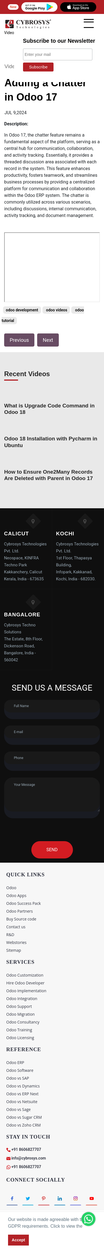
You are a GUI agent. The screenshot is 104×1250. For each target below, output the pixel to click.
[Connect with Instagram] (75, 1198)
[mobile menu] (89, 23)
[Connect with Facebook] (12, 1198)
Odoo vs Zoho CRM (23, 1125)
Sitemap (13, 950)
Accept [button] (18, 1240)
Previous (19, 340)
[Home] (28, 28)
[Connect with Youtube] (91, 1198)
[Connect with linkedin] (59, 1198)
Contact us (16, 926)
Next (48, 340)
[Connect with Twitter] (28, 1198)
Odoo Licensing (20, 1037)
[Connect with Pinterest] (43, 1198)
